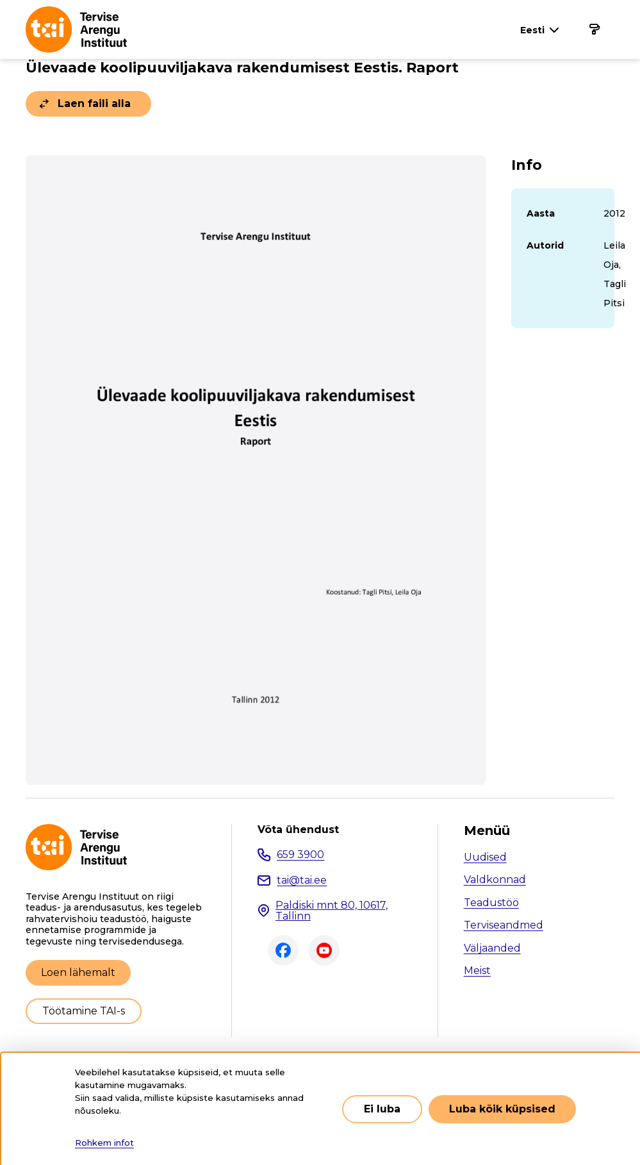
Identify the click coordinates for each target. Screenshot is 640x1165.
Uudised (485, 857)
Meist (477, 970)
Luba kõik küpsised (502, 1109)
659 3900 (300, 854)
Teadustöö (491, 902)
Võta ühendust (298, 830)
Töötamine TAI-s (83, 1011)
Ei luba (382, 1109)
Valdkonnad (495, 879)
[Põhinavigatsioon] (593, 29)
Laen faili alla (94, 103)
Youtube (324, 950)
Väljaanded (492, 948)
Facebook (283, 950)
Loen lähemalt (78, 972)
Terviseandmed (503, 925)
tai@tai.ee (302, 880)
